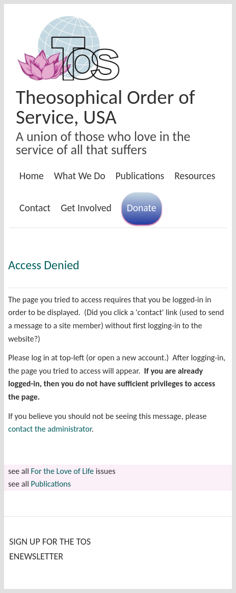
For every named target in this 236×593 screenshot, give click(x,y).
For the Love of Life (62, 471)
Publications (139, 176)
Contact (34, 208)
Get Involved (86, 208)
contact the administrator (50, 429)
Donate (141, 208)
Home (31, 176)
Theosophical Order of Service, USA (105, 107)
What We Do (80, 176)
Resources (194, 176)
